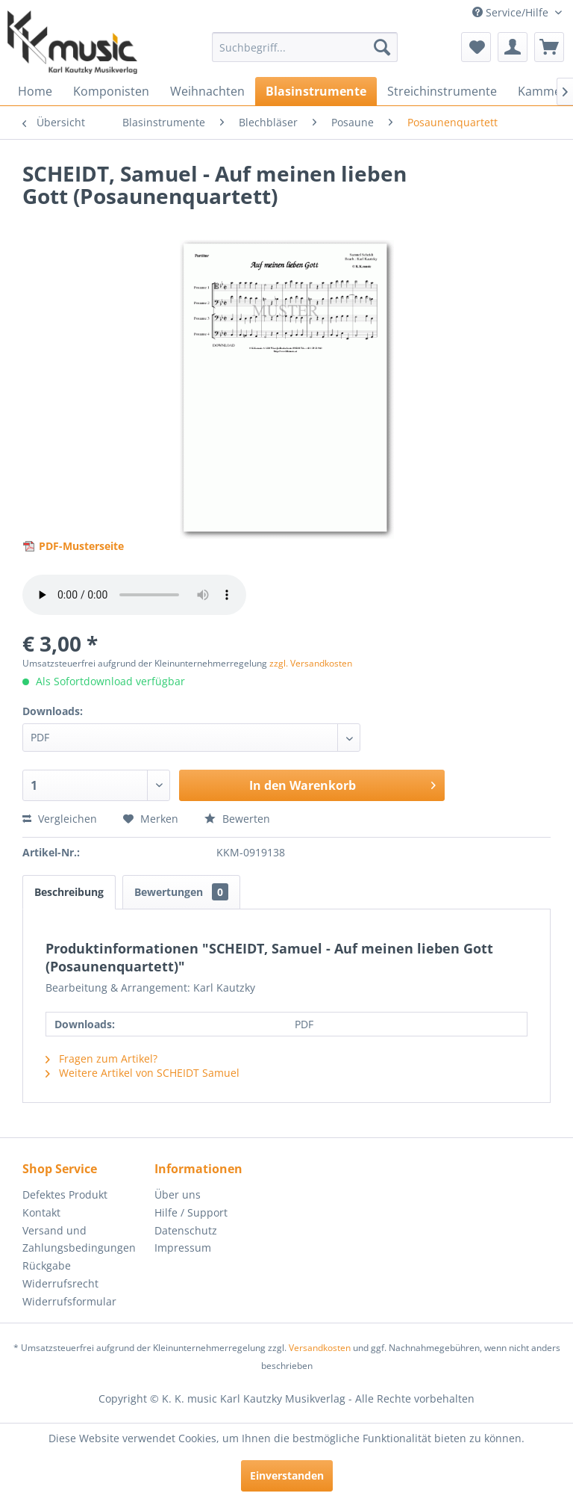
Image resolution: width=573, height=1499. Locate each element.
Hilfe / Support (191, 1212)
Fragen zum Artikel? (101, 1058)
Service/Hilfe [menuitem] (511, 12)
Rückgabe (46, 1265)
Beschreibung (69, 892)
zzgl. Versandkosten (310, 663)
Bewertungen (181, 891)
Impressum (182, 1247)
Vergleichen (59, 819)
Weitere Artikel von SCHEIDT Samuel (142, 1073)
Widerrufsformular (69, 1301)
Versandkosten (320, 1347)
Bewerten (237, 819)
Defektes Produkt (64, 1194)
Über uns (177, 1194)
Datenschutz (185, 1230)
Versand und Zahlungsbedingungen (79, 1239)
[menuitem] (305, 47)
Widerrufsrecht (60, 1283)
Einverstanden (287, 1475)
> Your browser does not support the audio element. (134, 595)
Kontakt (41, 1212)
